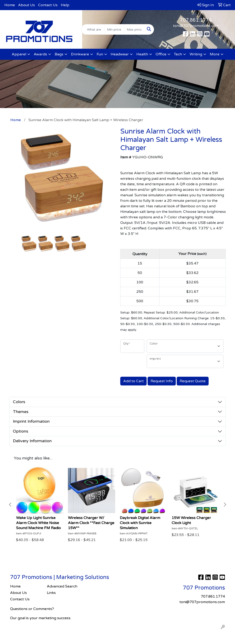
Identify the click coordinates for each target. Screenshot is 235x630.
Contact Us (48, 5)
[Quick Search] (92, 29)
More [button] (214, 54)
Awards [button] (40, 54)
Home (9, 5)
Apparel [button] (19, 54)
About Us (26, 5)
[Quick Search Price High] (134, 29)
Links (51, 592)
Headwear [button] (120, 54)
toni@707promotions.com (195, 25)
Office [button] (161, 54)
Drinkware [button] (80, 54)
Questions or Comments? (32, 609)
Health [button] (142, 54)
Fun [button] (100, 54)
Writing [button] (196, 54)
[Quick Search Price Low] (114, 29)
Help (65, 5)
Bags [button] (59, 54)
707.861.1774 (196, 20)
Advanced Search (62, 586)
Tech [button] (178, 54)
